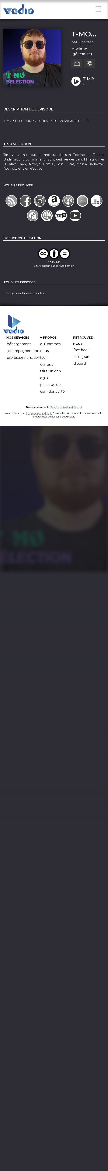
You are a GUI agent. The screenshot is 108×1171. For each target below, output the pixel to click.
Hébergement (19, 354)
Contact (46, 375)
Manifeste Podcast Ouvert (66, 417)
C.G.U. (44, 388)
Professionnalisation (23, 368)
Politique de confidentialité (52, 398)
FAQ (43, 368)
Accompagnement (22, 361)
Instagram (82, 367)
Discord (80, 374)
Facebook (82, 360)
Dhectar (85, 52)
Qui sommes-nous (51, 357)
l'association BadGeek (39, 423)
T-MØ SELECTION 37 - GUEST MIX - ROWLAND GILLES (92, 89)
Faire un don (50, 381)
